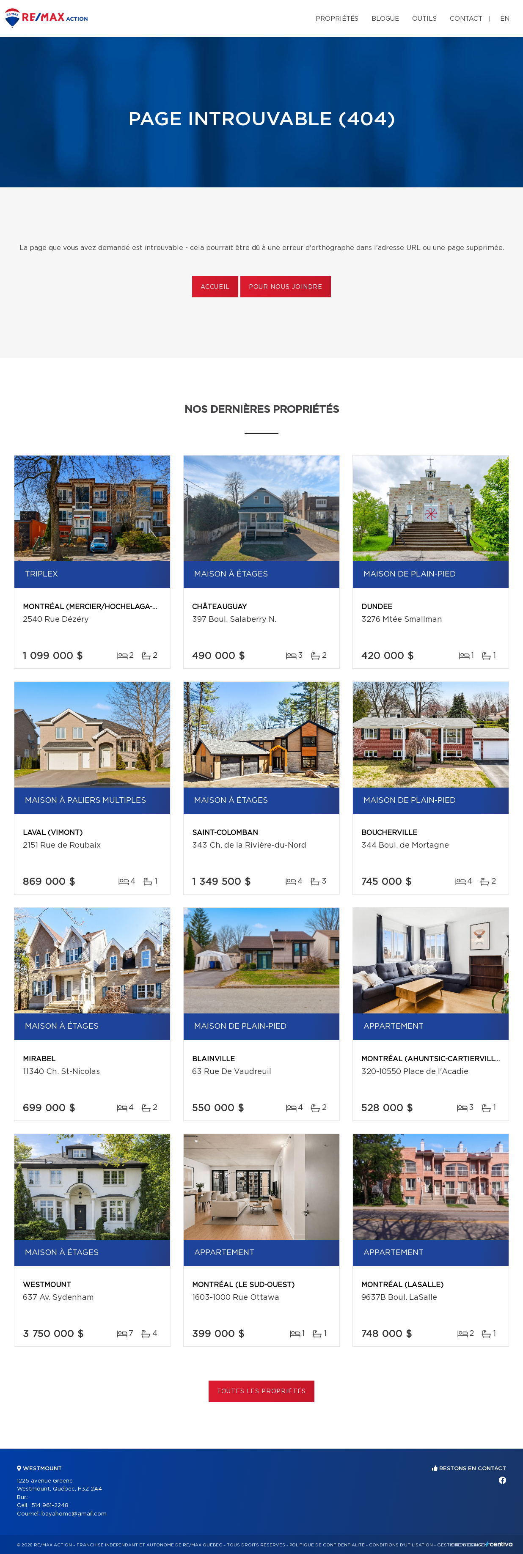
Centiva (499, 1544)
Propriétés (337, 19)
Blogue (385, 19)
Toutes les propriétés (261, 1392)
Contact (466, 19)
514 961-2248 (50, 1505)
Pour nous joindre (285, 287)
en (504, 19)
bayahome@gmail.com (74, 1514)
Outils (424, 19)
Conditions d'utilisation (401, 1545)
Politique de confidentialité (327, 1545)
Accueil (215, 287)
